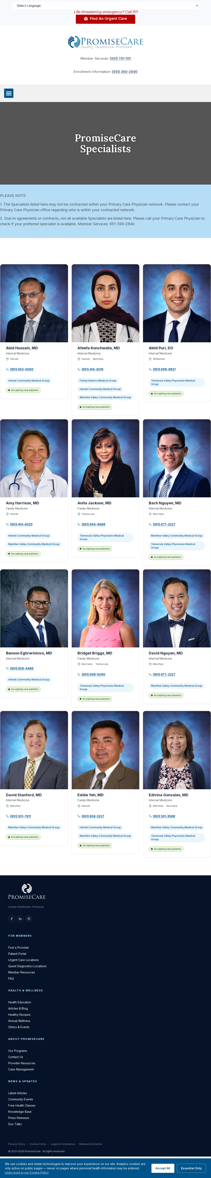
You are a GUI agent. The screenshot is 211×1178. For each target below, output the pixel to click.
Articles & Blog (18, 1009)
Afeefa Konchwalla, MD (98, 348)
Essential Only (191, 1168)
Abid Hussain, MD (22, 348)
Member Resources (21, 972)
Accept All (163, 1168)
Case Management (21, 1069)
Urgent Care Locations (23, 960)
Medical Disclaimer (90, 1144)
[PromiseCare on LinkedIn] (20, 919)
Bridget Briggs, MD (94, 653)
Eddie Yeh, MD (90, 795)
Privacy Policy (16, 1144)
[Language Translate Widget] (105, 5)
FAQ (11, 979)
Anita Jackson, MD (94, 503)
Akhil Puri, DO (161, 348)
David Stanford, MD (24, 795)
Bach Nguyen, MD (165, 503)
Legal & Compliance (63, 1144)
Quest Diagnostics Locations (27, 966)
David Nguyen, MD (166, 653)
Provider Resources (21, 1063)
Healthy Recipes (19, 1015)
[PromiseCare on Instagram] (29, 919)
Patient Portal (17, 954)
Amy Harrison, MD (22, 503)
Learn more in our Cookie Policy (26, 1172)
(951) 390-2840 (124, 72)
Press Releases (18, 1118)
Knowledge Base (20, 1112)
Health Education (19, 1002)
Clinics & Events (18, 1027)
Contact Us (15, 1057)
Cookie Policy (37, 1144)
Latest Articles (17, 1093)
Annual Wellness (19, 1021)
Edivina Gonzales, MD (168, 795)
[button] (8, 93)
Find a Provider (18, 948)
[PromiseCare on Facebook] (11, 919)
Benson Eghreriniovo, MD (29, 653)
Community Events (20, 1099)
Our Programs (17, 1051)
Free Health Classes (21, 1106)
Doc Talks (15, 1124)
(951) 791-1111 (120, 59)
